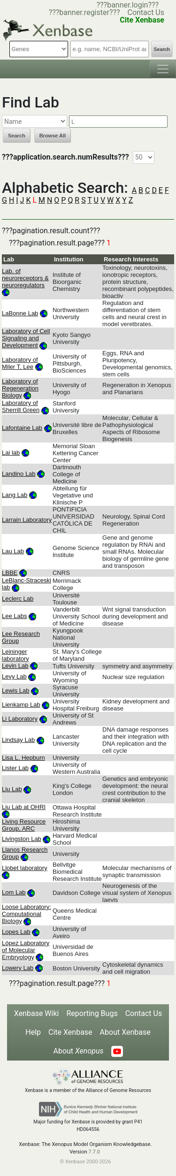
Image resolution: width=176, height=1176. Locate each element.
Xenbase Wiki (36, 1013)
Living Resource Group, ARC (24, 825)
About (78, 1050)
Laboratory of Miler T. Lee (20, 363)
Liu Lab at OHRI (24, 806)
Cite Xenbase (70, 1032)
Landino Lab (19, 473)
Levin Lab (15, 665)
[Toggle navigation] (163, 69)
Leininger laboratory (15, 655)
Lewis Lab (16, 690)
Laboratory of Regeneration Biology (20, 388)
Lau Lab (13, 551)
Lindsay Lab (18, 739)
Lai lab (11, 452)
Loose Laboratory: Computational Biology (26, 913)
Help (33, 1032)
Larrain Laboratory (27, 519)
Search (162, 49)
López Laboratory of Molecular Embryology (25, 950)
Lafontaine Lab (22, 427)
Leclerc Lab (17, 598)
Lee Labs (14, 615)
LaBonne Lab (20, 313)
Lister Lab (15, 767)
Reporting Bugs (91, 1013)
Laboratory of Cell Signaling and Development (26, 338)
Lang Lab (14, 494)
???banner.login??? (127, 4)
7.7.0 (94, 1152)
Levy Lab (14, 676)
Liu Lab (12, 789)
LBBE (9, 572)
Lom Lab (14, 892)
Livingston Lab (21, 838)
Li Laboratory (20, 718)
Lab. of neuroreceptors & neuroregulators (25, 278)
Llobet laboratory (24, 867)
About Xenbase (125, 1032)
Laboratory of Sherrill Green (20, 406)
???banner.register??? (84, 12)
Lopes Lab (16, 931)
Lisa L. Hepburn (23, 757)
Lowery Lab (17, 967)
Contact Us (145, 12)
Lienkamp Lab (21, 704)
